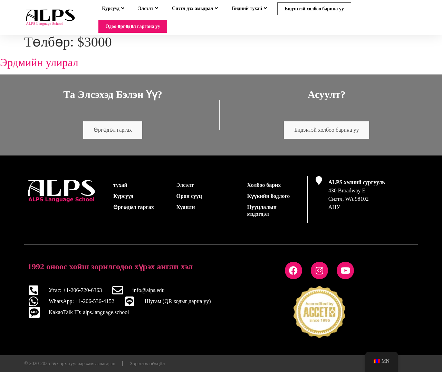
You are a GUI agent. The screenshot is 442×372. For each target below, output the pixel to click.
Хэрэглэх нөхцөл (147, 367)
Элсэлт (148, 8)
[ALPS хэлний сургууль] (319, 184)
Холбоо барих (264, 189)
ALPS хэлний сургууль (356, 186)
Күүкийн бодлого (268, 200)
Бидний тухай (249, 8)
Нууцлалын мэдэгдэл (262, 214)
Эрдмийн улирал (39, 66)
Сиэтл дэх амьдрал (195, 8)
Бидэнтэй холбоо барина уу (314, 8)
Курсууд (113, 8)
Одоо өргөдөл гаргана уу (132, 26)
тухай (120, 189)
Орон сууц (189, 200)
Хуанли (185, 211)
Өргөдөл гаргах (113, 134)
